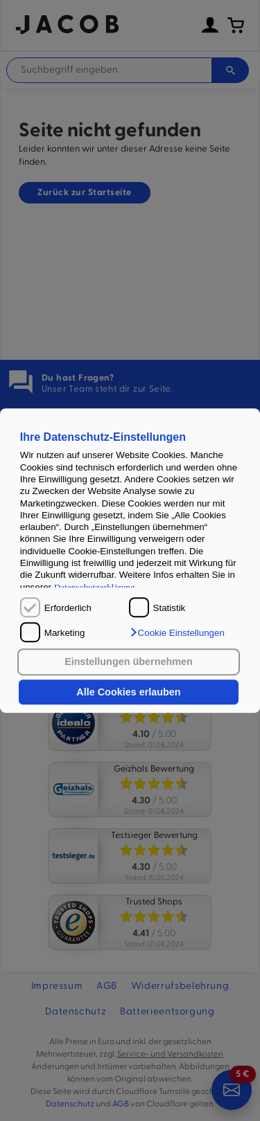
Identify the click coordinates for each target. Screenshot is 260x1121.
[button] (177, 632)
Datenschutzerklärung (94, 587)
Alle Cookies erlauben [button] (128, 692)
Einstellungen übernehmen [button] (128, 662)
